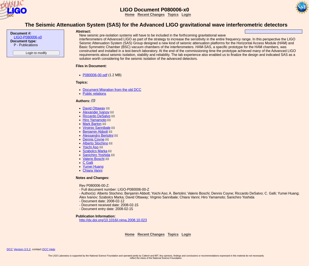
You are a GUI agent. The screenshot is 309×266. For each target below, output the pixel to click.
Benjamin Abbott (95, 131)
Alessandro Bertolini (98, 135)
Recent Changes (151, 14)
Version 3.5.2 (22, 249)
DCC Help (48, 249)
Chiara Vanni (92, 170)
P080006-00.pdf (95, 75)
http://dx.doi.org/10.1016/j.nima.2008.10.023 (113, 220)
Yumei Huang (93, 166)
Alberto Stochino (95, 143)
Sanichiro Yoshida (96, 155)
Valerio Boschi (94, 159)
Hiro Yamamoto (94, 120)
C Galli (88, 163)
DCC (10, 249)
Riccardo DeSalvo (96, 116)
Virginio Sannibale (97, 128)
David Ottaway (94, 108)
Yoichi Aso (90, 147)
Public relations (94, 93)
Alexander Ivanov (96, 112)
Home (130, 14)
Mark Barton (92, 124)
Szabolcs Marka (95, 151)
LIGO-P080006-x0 (28, 37)
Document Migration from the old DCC (112, 90)
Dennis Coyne (94, 139)
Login (186, 14)
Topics (173, 14)
